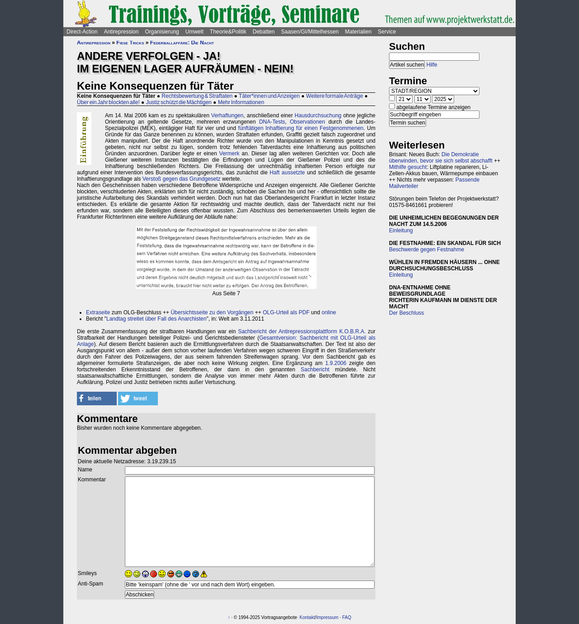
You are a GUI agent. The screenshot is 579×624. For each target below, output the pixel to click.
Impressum (327, 617)
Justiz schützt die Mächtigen (179, 102)
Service (387, 32)
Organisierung (162, 32)
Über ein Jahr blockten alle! (108, 102)
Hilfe (432, 65)
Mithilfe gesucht (408, 167)
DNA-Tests (272, 122)
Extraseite (98, 312)
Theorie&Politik (228, 32)
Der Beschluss (406, 313)
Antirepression (121, 32)
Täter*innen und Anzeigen (269, 96)
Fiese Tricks (130, 42)
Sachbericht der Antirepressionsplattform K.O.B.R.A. (301, 331)
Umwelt (194, 32)
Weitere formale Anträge (334, 96)
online (329, 312)
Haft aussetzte (287, 172)
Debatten (264, 32)
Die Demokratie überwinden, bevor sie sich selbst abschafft (441, 157)
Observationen (307, 122)
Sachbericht (315, 369)
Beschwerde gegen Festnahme (426, 249)
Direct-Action (82, 32)
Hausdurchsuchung (317, 115)
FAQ (346, 617)
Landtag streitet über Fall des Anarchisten (156, 319)
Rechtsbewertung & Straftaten (197, 96)
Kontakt (307, 617)
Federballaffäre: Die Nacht (182, 42)
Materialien (358, 32)
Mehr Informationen (241, 102)
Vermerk (229, 153)
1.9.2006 (335, 363)
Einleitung (401, 230)
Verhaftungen (227, 115)
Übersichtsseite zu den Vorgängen (212, 312)
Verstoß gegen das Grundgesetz (181, 179)
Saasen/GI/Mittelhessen (309, 32)
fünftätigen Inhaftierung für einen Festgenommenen (300, 128)
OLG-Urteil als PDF (286, 312)
